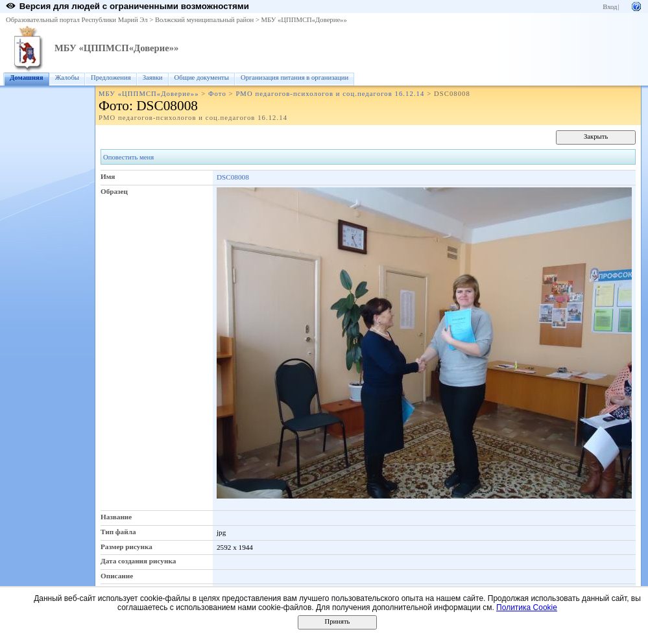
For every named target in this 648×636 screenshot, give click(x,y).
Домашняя (26, 77)
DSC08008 (233, 177)
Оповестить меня (128, 157)
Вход (610, 6)
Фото (217, 93)
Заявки (153, 77)
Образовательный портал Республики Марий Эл (77, 19)
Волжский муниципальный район (204, 19)
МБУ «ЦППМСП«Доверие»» (304, 19)
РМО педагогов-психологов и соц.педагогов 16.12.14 (329, 93)
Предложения (111, 77)
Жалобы (67, 77)
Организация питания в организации (294, 77)
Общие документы (201, 77)
